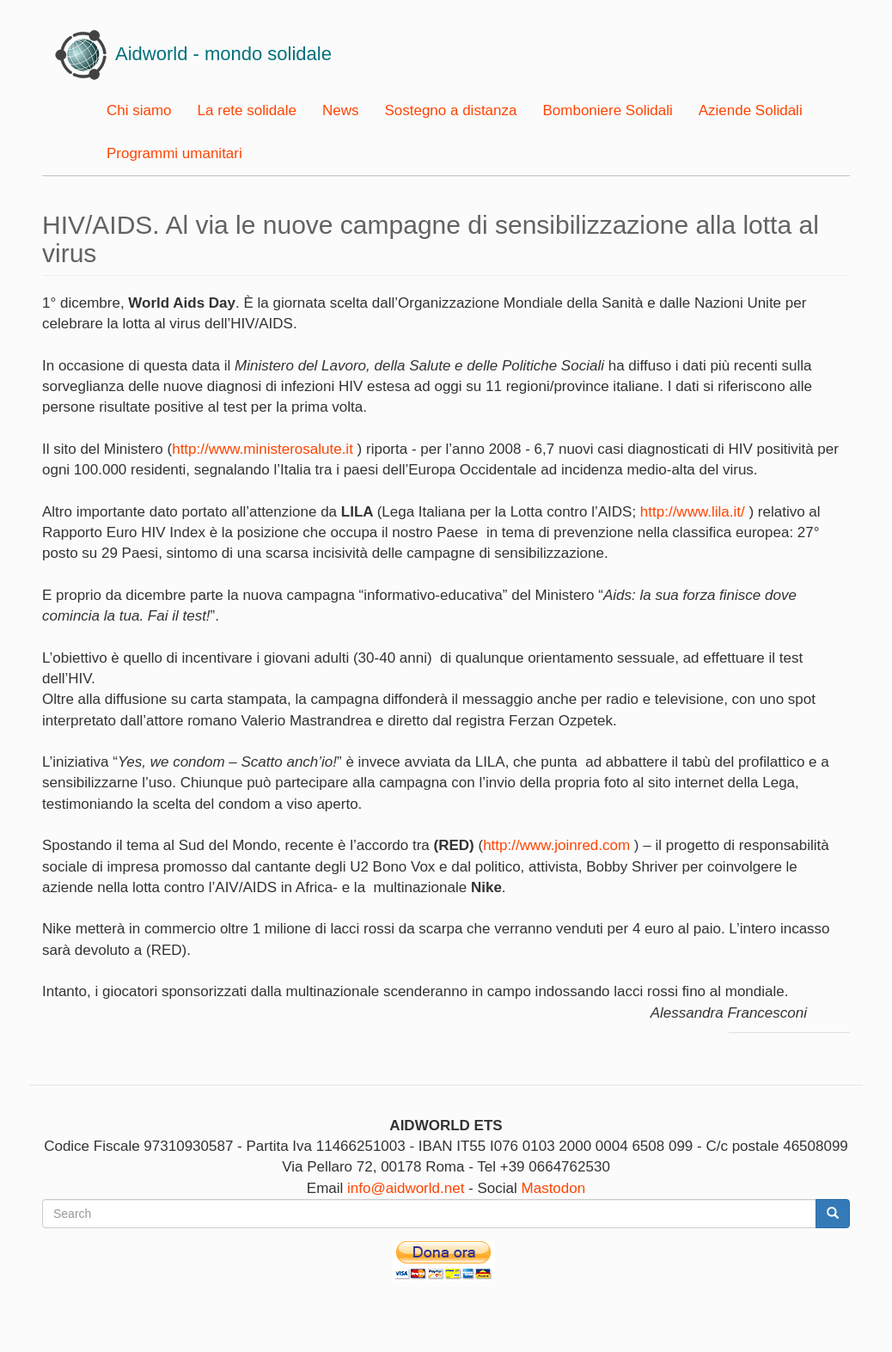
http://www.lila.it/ (692, 512)
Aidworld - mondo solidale (223, 53)
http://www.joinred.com (556, 845)
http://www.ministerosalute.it (262, 449)
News (340, 110)
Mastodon (554, 1188)
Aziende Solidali (751, 110)
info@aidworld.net (405, 1188)
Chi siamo (139, 110)
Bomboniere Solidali (607, 110)
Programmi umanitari (174, 153)
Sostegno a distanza (450, 110)
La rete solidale (247, 110)
